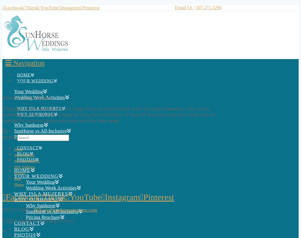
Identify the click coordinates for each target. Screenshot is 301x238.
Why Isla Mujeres (26, 161)
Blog (17, 179)
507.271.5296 (209, 7)
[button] (25, 63)
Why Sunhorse (24, 167)
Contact (19, 173)
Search (9, 137)
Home (18, 149)
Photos (19, 184)
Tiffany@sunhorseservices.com (65, 210)
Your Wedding (24, 155)
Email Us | (185, 7)
